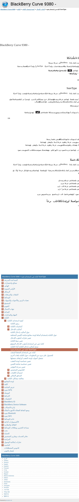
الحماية (6, 433)
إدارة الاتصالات (9, 407)
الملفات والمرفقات (11, 295)
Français (6, 468)
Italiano (6, 477)
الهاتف (6, 286)
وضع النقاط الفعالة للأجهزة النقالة (16, 410)
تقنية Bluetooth (10, 413)
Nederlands (7, 481)
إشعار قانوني (9, 451)
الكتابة (19, 9)
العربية (5, 458)
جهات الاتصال (9, 309)
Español (6, 466)
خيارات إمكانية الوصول (12, 442)
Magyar (6, 474)
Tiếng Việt (7, 492)
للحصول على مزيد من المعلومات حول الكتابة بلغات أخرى (31, 355)
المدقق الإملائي (16, 376)
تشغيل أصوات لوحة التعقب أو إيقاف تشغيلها (26, 358)
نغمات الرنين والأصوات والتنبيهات (16, 300)
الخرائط (7, 396)
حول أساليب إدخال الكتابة (19, 332)
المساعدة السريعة (11, 280)
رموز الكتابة (14, 324)
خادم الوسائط (9, 419)
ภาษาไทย (6, 489)
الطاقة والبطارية (10, 425)
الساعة (6, 312)
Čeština (6, 460)
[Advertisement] (20, 26)
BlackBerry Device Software (15, 405)
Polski (5, 483)
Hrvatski (6, 472)
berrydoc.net (9, 500)
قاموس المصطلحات (11, 448)
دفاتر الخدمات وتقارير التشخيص (16, 436)
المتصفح (7, 303)
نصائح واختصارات (10, 283)
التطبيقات (7, 399)
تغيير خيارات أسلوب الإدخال (20, 338)
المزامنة (7, 439)
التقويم (6, 306)
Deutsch (6, 462)
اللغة (6, 384)
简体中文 (6, 494)
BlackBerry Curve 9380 (5, 4)
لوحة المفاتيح (9, 381)
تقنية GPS (8, 390)
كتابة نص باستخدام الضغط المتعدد (22, 352)
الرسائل (7, 292)
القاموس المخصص (17, 370)
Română (6, 487)
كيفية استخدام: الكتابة (28, 9)
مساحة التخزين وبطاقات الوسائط (16, 428)
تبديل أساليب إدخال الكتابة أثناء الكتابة (24, 347)
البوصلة (7, 393)
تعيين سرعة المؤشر (17, 367)
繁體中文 (6, 496)
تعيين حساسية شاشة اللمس (20, 364)
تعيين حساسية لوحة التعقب (20, 361)
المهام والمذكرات (10, 315)
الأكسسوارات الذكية (11, 422)
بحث (6, 431)
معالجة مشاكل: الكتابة (15, 378)
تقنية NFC (8, 416)
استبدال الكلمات (16, 373)
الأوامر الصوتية (9, 289)
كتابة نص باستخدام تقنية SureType (23, 350)
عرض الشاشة (9, 387)
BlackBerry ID (9, 402)
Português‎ (7, 485)
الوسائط (7, 297)
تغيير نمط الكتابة (16, 341)
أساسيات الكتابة (16, 326)
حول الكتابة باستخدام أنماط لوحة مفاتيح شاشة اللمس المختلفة (33, 335)
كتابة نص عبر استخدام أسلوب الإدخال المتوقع (27, 344)
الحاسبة (7, 445)
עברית (5, 470)
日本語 (6, 479)
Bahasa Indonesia (9, 475)
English (6, 464)
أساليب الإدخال (40, 9)
